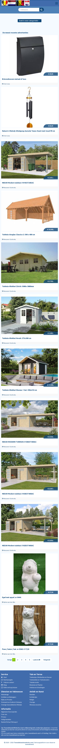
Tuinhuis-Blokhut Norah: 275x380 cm (16, 338)
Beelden (32, 694)
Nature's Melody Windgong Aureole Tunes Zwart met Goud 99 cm (28, 131)
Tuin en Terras (36, 674)
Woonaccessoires (35, 705)
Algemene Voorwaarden (9, 712)
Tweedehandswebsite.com (23, 742)
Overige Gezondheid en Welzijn (11, 705)
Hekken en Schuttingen (37, 687)
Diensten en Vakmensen (12, 692)
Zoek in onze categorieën (29, 21)
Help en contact (9, 682)
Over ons (4, 714)
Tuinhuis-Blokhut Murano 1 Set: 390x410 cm (19, 390)
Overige (32, 702)
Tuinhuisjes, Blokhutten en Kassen (41, 677)
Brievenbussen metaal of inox (14, 79)
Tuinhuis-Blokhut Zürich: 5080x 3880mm (18, 286)
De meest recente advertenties (15, 33)
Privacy (3, 717)
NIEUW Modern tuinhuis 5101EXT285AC (18, 183)
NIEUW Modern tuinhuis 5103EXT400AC (18, 494)
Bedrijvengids (8, 680)
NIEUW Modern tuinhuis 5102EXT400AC (18, 545)
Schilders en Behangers (8, 697)
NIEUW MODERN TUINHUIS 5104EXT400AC (19, 442)
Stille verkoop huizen (10, 687)
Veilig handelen (6, 719)
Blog (5, 685)
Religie (32, 699)
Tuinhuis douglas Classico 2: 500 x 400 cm (18, 234)
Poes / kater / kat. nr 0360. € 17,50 (15, 649)
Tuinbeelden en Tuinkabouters (39, 680)
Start (5, 677)
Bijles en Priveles (6, 699)
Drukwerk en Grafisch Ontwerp (11, 702)
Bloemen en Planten (36, 685)
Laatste (36, 660)
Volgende (46, 660)
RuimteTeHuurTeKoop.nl (9, 722)
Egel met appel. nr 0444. (11, 597)
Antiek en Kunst (37, 692)
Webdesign (5, 694)
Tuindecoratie (34, 682)
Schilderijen (33, 697)
